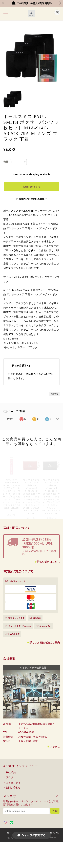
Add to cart (31, 186)
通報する (54, 394)
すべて (10, 419)
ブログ (9, 777)
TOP (9, 833)
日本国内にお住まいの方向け (31, 199)
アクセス (55, 747)
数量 (5, 161)
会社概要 (11, 772)
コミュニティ (13, 782)
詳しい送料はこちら (48, 561)
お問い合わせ (13, 787)
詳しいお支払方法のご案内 (45, 642)
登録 (55, 810)
